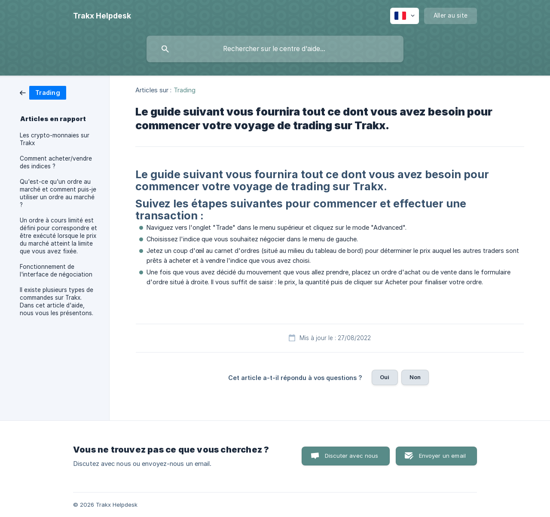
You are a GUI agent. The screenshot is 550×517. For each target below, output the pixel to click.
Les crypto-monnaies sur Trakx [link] (54, 139)
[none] (102, 16)
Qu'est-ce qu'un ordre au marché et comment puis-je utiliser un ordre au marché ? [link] (58, 193)
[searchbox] (275, 49)
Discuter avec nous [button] (352, 455)
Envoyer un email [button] (442, 455)
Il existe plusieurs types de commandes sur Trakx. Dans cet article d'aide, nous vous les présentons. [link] (56, 301)
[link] (43, 92)
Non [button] (415, 377)
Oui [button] (384, 377)
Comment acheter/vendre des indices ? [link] (56, 162)
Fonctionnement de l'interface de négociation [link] (56, 270)
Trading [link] (185, 90)
